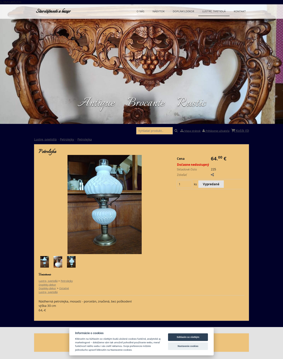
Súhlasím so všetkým (188, 337)
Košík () (240, 130)
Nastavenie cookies (188, 346)
